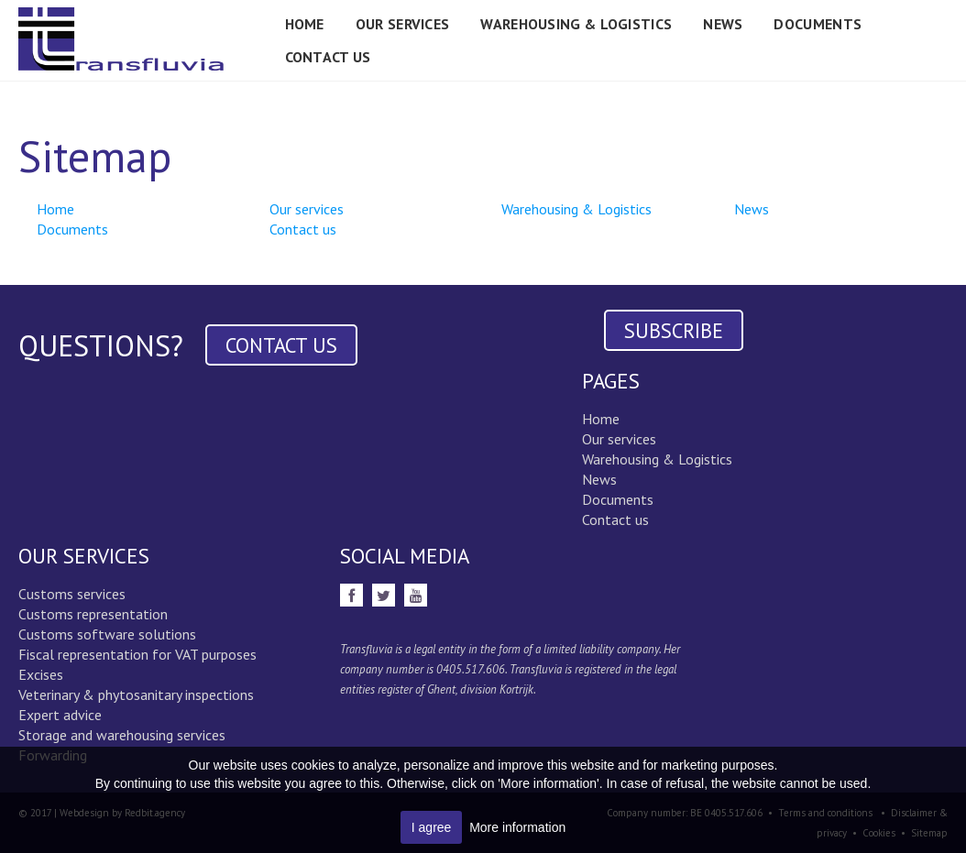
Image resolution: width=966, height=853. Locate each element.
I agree (432, 827)
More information (517, 827)
